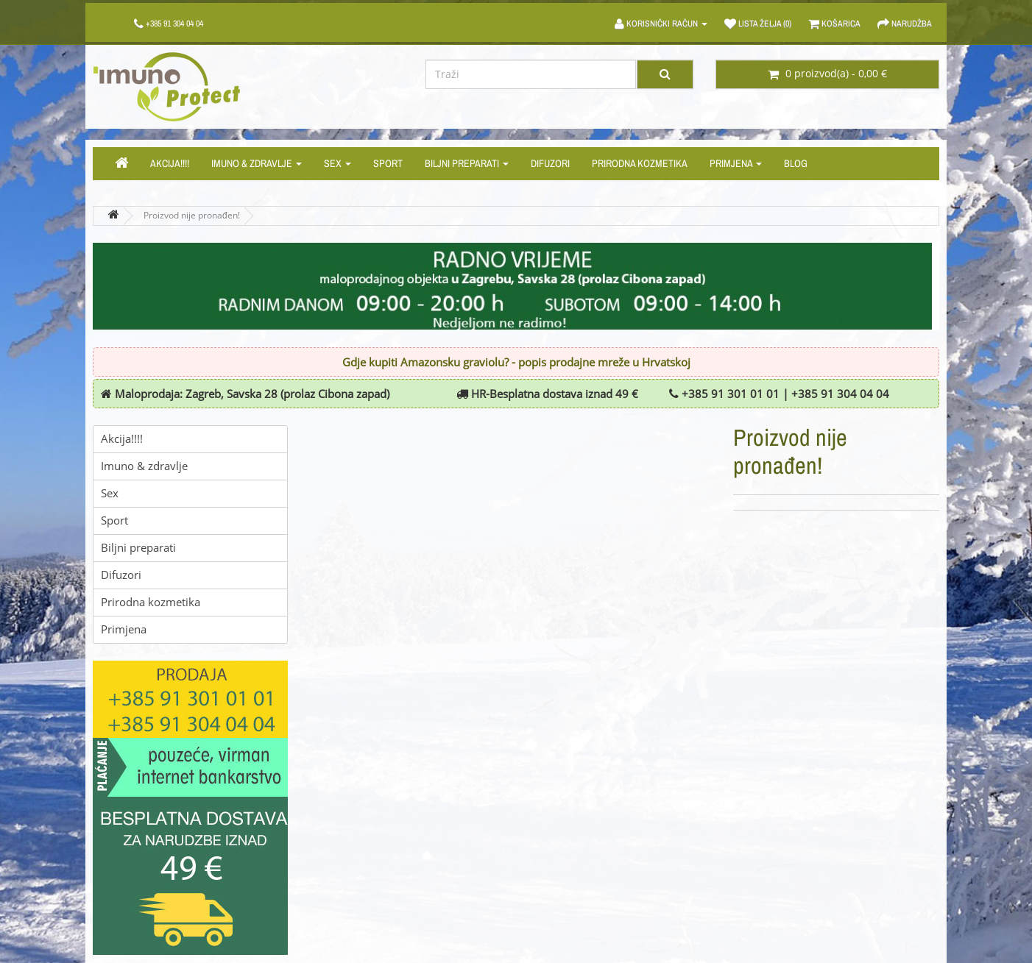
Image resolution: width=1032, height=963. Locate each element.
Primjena (736, 163)
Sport (388, 163)
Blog (795, 163)
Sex (337, 163)
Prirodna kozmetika (640, 163)
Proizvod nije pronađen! (192, 215)
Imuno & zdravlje (256, 163)
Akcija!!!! (169, 163)
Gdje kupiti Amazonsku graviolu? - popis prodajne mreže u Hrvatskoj (516, 362)
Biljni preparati (467, 163)
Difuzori (550, 163)
